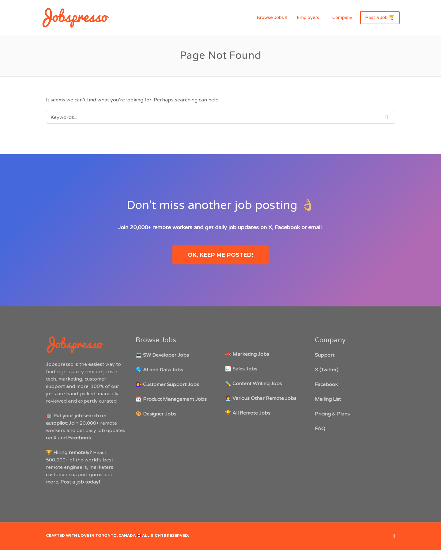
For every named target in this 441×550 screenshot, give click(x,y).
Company (342, 17)
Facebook (287, 227)
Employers (308, 17)
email (315, 227)
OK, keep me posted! (220, 255)
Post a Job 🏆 (380, 17)
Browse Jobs (270, 17)
